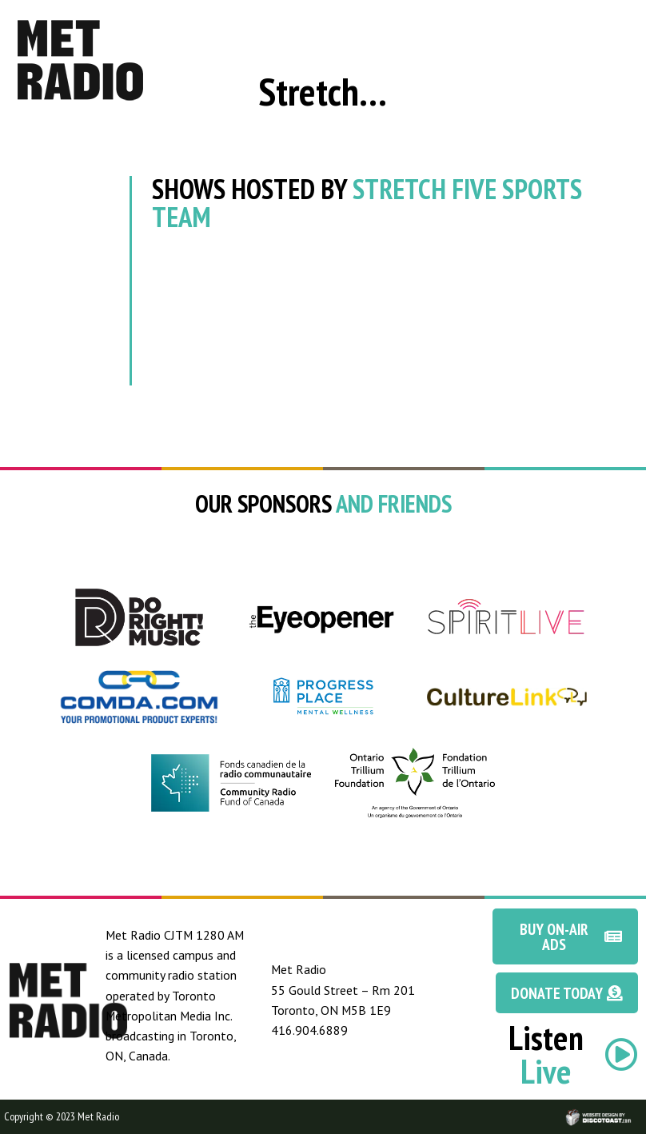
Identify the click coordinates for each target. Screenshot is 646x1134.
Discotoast (632, 1108)
